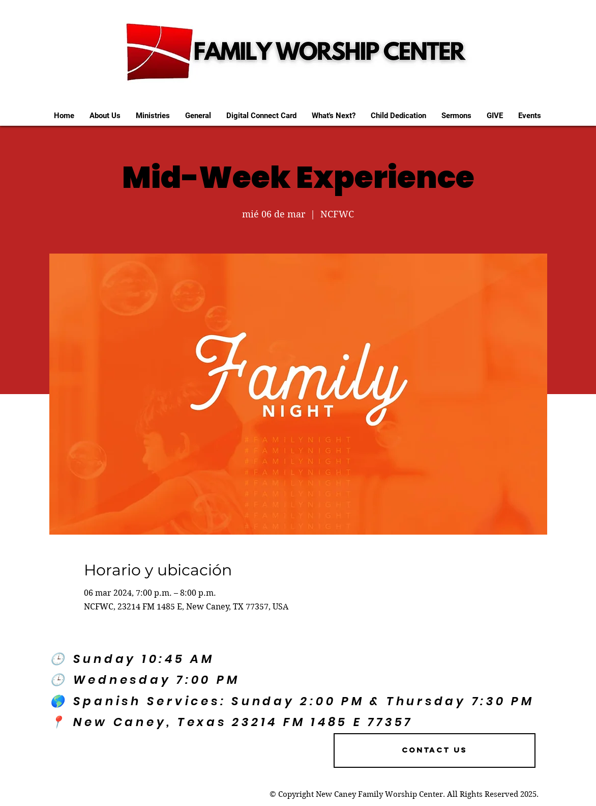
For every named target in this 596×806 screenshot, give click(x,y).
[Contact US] (434, 750)
